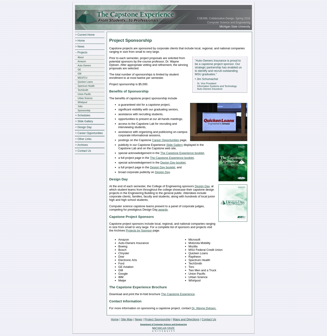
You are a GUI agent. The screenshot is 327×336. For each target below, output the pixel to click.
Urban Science (85, 98)
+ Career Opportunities (89, 133)
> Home (80, 40)
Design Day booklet (173, 162)
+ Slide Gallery (84, 121)
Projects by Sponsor (139, 230)
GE (79, 69)
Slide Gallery (174, 145)
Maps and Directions (186, 319)
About (81, 57)
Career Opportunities (165, 140)
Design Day (162, 172)
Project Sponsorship (157, 319)
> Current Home (85, 34)
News (138, 319)
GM (79, 73)
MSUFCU (82, 78)
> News (79, 46)
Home (115, 319)
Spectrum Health (86, 86)
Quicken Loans (85, 82)
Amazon (82, 61)
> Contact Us (83, 150)
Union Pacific (84, 94)
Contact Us (209, 319)
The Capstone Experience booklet (182, 153)
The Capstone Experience (178, 294)
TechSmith (83, 90)
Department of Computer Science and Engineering (163, 324)
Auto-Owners (84, 65)
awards (163, 209)
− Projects (81, 52)
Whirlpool (82, 102)
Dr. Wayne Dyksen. (204, 308)
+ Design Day (83, 127)
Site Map (127, 319)
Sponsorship (84, 110)
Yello (80, 106)
